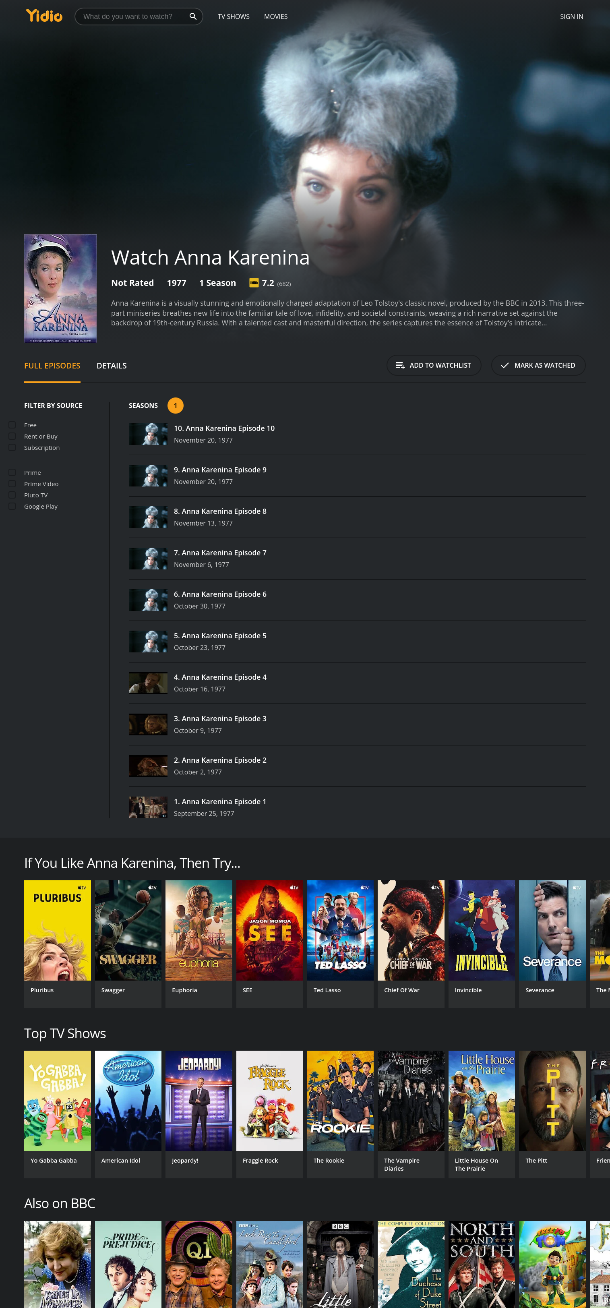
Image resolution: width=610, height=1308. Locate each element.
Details (112, 365)
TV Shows (234, 16)
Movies (276, 16)
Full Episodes (52, 365)
